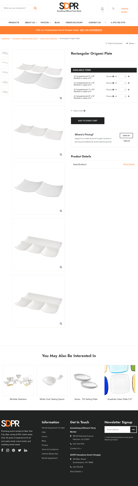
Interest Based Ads (50, 453)
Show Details (129, 164)
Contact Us (75, 448)
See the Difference (91, 30)
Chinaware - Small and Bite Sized (24, 38)
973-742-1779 (118, 22)
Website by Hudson (111, 440)
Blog (44, 440)
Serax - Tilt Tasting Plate (86, 399)
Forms (44, 436)
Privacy (45, 445)
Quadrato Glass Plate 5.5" (119, 399)
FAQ (44, 432)
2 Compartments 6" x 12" (86, 84)
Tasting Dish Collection (48, 38)
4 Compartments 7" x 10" (86, 90)
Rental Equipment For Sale (53, 427)
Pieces (110, 76)
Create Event (124, 10)
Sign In (127, 140)
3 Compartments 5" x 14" (86, 77)
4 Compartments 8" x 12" (86, 97)
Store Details (76, 471)
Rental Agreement (50, 458)
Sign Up (126, 135)
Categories (5, 38)
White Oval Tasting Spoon (52, 399)
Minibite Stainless (18, 399)
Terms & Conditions (50, 449)
